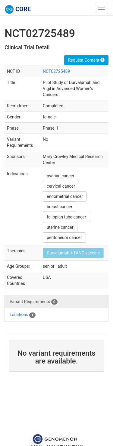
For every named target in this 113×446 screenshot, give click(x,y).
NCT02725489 (56, 71)
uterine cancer (60, 227)
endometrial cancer (65, 196)
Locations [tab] (23, 315)
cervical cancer (61, 186)
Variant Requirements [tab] (34, 302)
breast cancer (59, 206)
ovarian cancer (60, 175)
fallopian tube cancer (66, 217)
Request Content (86, 60)
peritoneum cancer (64, 237)
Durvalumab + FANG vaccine (73, 252)
